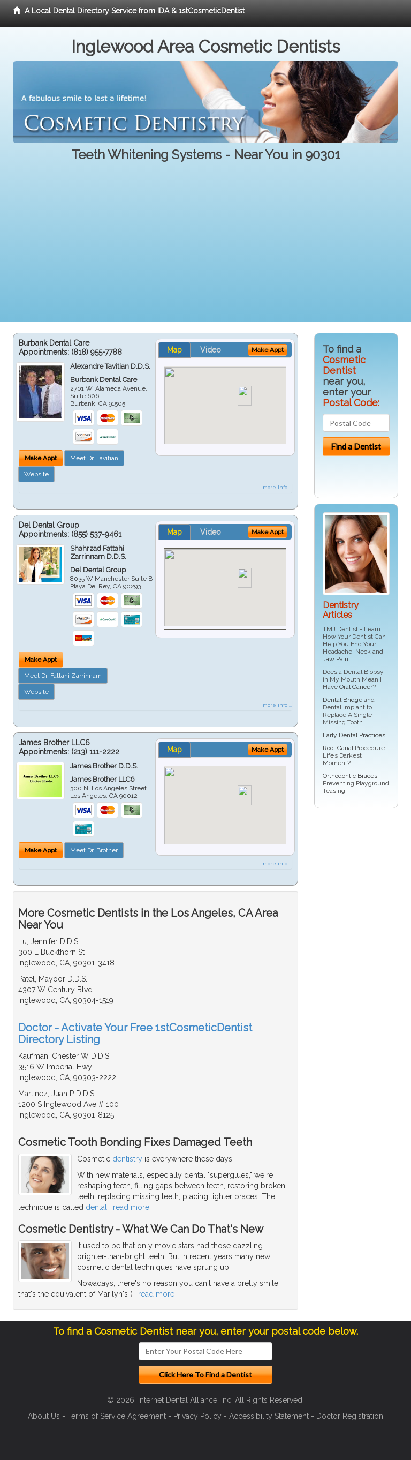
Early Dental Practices (354, 735)
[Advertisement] (205, 247)
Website (36, 474)
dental (96, 1207)
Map (174, 350)
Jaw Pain (335, 659)
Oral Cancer (355, 687)
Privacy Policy (197, 1416)
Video (210, 350)
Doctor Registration (349, 1416)
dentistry (127, 1159)
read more (131, 1207)
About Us (44, 1416)
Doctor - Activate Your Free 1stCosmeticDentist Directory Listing (135, 1033)
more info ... (277, 487)
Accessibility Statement (269, 1416)
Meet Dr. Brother (94, 850)
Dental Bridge (342, 699)
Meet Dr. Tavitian (94, 458)
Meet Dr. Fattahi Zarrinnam (63, 675)
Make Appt (41, 458)
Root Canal (338, 748)
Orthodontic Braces (350, 776)
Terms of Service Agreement (116, 1416)
